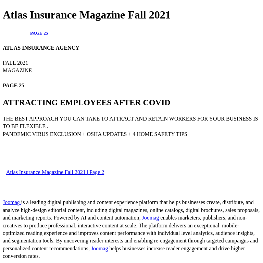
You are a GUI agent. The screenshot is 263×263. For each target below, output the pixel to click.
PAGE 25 (39, 33)
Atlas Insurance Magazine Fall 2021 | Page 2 (55, 172)
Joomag (12, 202)
